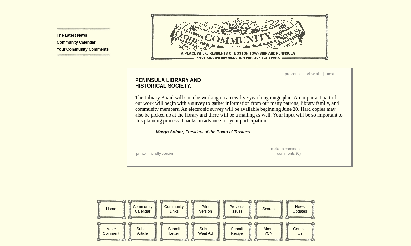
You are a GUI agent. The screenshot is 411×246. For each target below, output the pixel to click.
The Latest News (72, 35)
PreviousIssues (237, 209)
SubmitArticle (142, 231)
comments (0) (289, 153)
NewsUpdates (300, 209)
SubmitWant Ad (205, 231)
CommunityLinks (174, 209)
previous (292, 74)
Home (111, 209)
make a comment (286, 149)
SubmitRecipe (237, 231)
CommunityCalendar (143, 209)
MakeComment (111, 231)
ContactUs (299, 231)
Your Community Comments (83, 49)
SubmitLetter (174, 231)
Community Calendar (76, 42)
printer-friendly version (155, 153)
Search (268, 209)
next (330, 74)
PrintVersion (205, 209)
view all (313, 74)
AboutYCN (268, 231)
